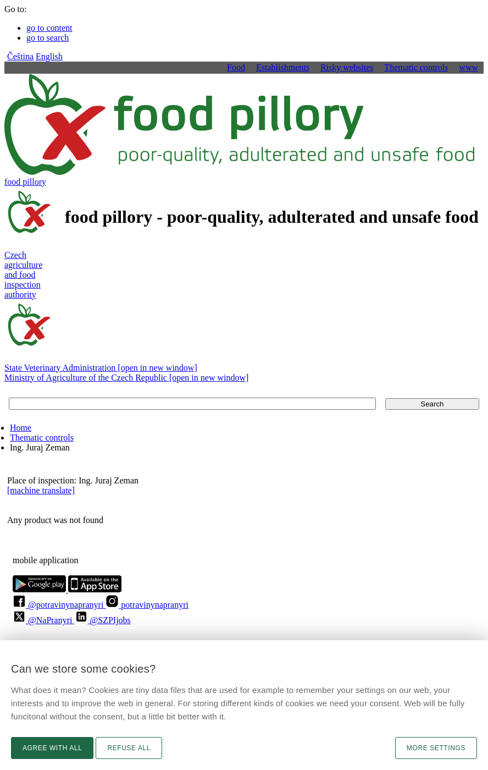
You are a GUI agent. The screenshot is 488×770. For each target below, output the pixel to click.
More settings (436, 748)
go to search (47, 37)
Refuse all (129, 748)
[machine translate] (41, 490)
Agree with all (52, 748)
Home (20, 427)
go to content (49, 27)
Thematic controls (42, 437)
